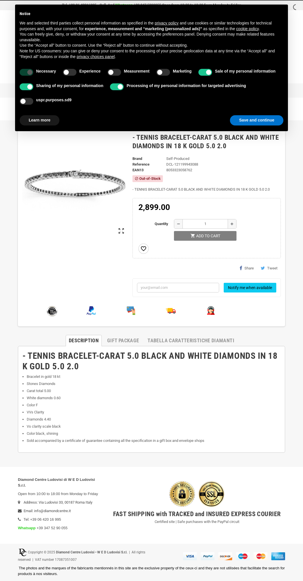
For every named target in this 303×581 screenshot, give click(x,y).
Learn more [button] (39, 120)
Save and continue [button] (256, 120)
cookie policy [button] (247, 28)
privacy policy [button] (167, 23)
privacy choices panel (96, 56)
